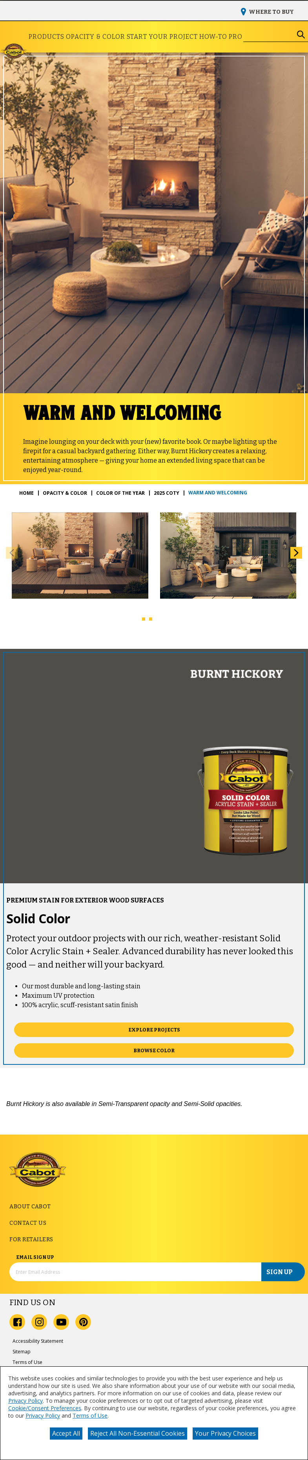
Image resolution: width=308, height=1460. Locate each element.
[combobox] (268, 35)
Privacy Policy (25, 1400)
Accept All (66, 1433)
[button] (296, 553)
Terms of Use (90, 1415)
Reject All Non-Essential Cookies (137, 1433)
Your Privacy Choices (225, 1433)
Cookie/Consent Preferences (44, 1408)
